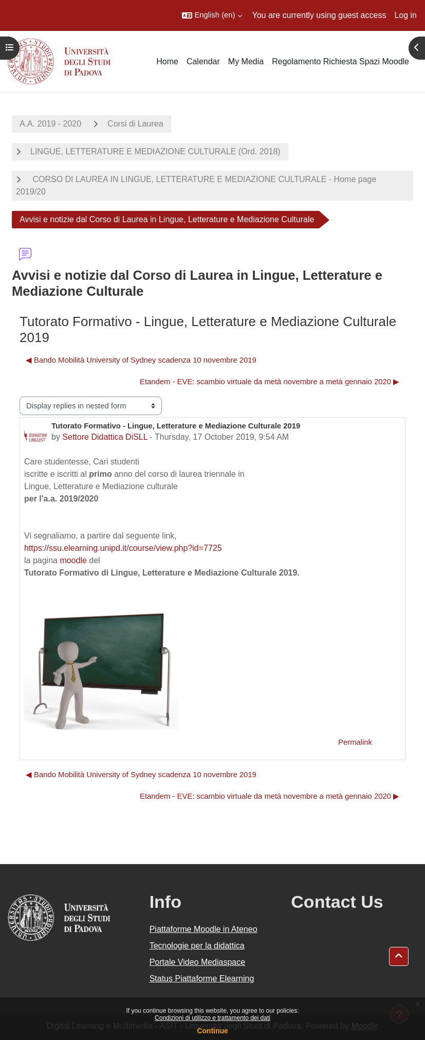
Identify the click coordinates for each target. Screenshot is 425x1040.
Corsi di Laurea (135, 123)
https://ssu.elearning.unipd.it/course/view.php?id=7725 (123, 548)
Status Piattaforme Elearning (202, 978)
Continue (212, 1031)
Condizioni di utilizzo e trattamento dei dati (212, 1017)
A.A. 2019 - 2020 (50, 123)
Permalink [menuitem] (355, 742)
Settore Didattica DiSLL (104, 437)
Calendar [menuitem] (203, 61)
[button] (212, 15)
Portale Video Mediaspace (198, 962)
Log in (405, 15)
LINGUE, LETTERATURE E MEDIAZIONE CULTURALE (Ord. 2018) (155, 151)
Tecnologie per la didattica (197, 945)
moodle (73, 560)
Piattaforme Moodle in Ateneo (203, 929)
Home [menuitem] (167, 61)
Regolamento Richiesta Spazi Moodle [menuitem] (340, 61)
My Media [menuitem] (246, 61)
